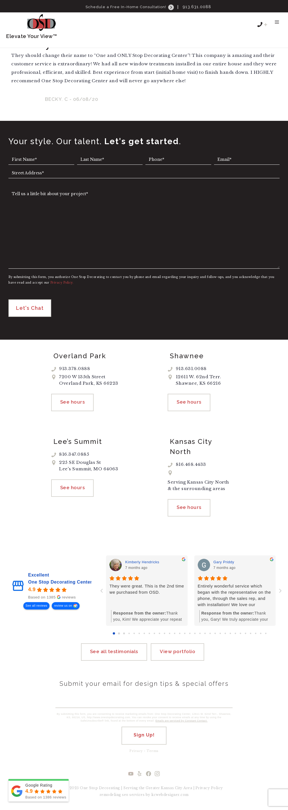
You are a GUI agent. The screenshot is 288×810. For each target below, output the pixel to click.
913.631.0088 (197, 7)
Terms (153, 751)
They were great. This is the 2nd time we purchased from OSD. (146, 589)
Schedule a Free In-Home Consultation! (130, 7)
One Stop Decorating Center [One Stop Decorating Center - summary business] (60, 582)
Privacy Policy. (62, 283)
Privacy (136, 751)
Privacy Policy (209, 788)
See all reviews (36, 606)
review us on (63, 606)
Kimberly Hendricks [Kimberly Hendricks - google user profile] (142, 563)
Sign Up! (144, 735)
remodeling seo (114, 795)
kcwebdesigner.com (170, 795)
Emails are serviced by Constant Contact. (182, 721)
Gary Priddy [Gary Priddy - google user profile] (223, 563)
